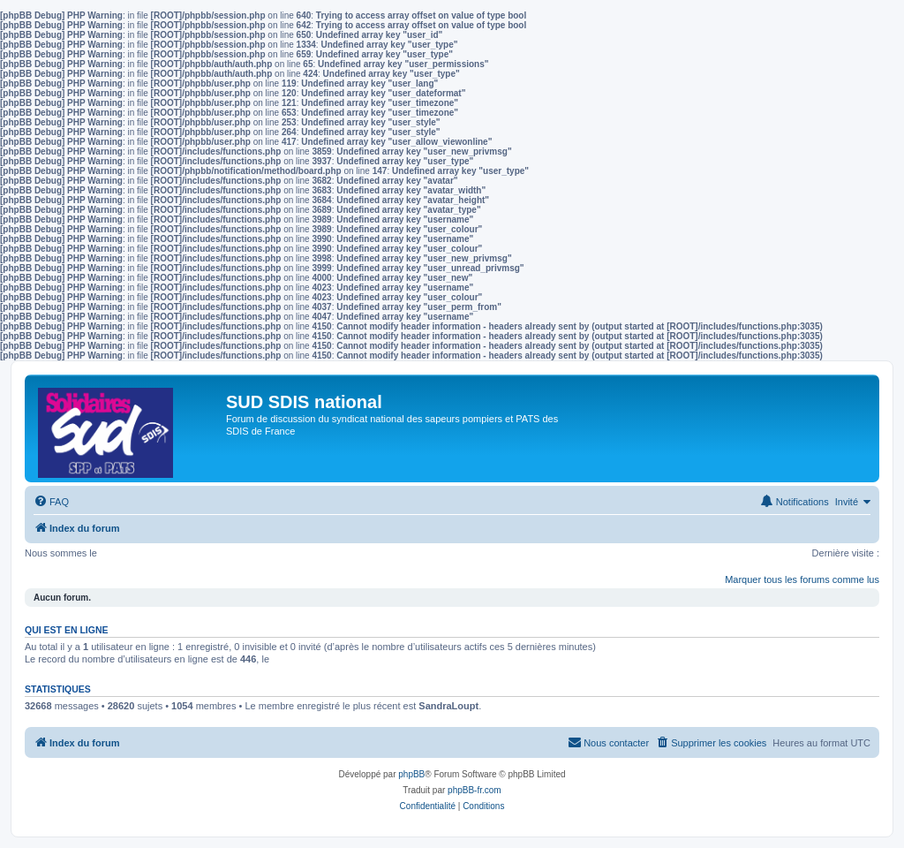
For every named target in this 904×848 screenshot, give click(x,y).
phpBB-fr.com (474, 790)
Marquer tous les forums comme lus (802, 579)
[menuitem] (51, 501)
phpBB (411, 774)
